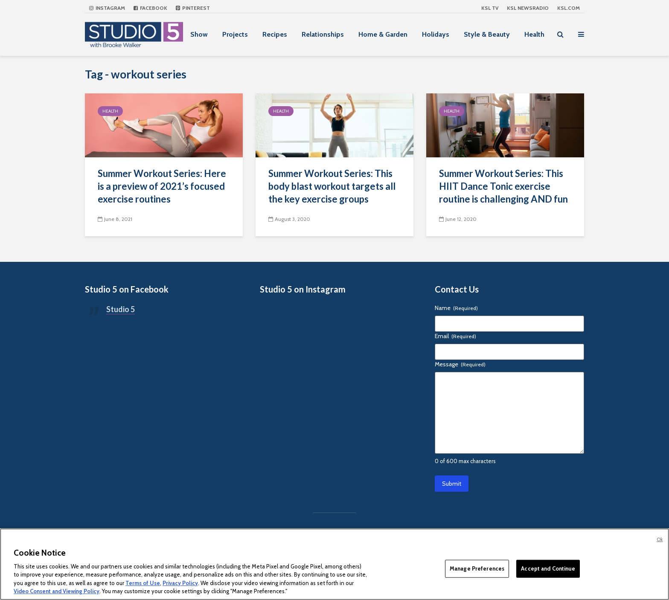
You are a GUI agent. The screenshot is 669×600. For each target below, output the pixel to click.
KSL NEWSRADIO (528, 8)
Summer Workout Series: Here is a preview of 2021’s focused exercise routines (162, 186)
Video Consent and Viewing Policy (56, 591)
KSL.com (568, 8)
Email (455, 336)
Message (460, 364)
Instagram (107, 8)
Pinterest (193, 8)
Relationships (323, 34)
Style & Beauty (487, 34)
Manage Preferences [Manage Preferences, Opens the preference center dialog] (477, 568)
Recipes (274, 34)
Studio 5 (120, 309)
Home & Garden (382, 34)
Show (199, 34)
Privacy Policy (180, 583)
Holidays (435, 34)
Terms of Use (142, 583)
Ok (660, 539)
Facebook (150, 8)
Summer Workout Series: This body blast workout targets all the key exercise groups (332, 186)
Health (534, 34)
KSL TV (489, 8)
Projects (235, 34)
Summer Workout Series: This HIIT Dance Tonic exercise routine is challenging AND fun (503, 186)
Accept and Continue (548, 568)
